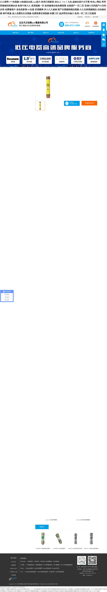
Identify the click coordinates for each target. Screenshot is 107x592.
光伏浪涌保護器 (59, 571)
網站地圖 (95, 17)
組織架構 (13, 565)
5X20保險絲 (56, 561)
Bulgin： (22, 568)
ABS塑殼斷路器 (47, 564)
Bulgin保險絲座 (47, 568)
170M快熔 (36, 561)
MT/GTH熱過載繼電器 (66, 564)
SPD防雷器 (52, 571)
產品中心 (46, 32)
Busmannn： (23, 561)
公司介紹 (13, 561)
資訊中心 (76, 32)
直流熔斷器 (49, 561)
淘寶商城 (89, 103)
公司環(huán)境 (13, 571)
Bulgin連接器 (29, 568)
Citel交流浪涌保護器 (42, 571)
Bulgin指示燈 (55, 568)
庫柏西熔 (30, 561)
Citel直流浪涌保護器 (30, 571)
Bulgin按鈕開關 (38, 568)
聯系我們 (87, 17)
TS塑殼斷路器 (30, 564)
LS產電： (23, 564)
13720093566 (73, 104)
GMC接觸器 (56, 564)
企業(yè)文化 (13, 568)
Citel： (22, 571)
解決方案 (61, 32)
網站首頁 (15, 32)
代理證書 (13, 575)
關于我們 (31, 32)
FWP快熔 (42, 561)
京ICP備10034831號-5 (53, 584)
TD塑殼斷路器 (39, 564)
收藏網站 (80, 17)
